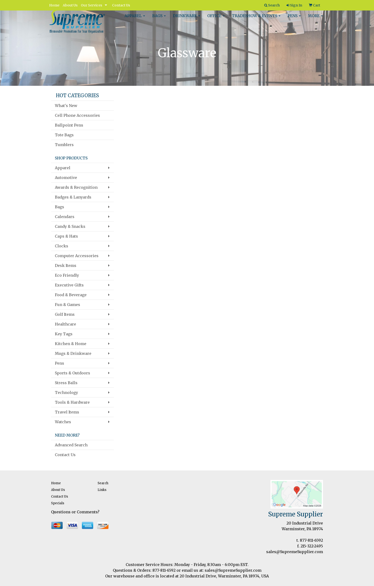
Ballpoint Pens (69, 125)
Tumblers (64, 144)
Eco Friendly (67, 275)
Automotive (66, 177)
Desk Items (65, 265)
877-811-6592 (311, 540)
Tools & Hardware (72, 402)
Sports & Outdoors (72, 373)
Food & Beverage (71, 294)
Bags (159, 19)
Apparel (135, 19)
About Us (70, 5)
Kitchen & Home (70, 343)
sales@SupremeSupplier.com (294, 551)
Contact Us (121, 5)
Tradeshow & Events (256, 19)
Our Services (91, 5)
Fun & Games (67, 304)
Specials (57, 503)
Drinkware (186, 19)
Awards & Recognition (76, 187)
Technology (66, 392)
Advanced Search (71, 445)
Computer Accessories (77, 255)
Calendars (64, 216)
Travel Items (67, 412)
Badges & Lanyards (73, 197)
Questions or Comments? (75, 512)
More (315, 19)
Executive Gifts (69, 285)
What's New (66, 105)
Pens (294, 19)
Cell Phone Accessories (77, 115)
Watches (63, 421)
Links (102, 490)
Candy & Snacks (70, 226)
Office (216, 19)
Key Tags (64, 333)
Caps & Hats (66, 236)
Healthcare (65, 324)
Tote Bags (64, 134)
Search (103, 483)
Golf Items (65, 314)
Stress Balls (66, 382)
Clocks (61, 246)
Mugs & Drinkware (73, 353)
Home (54, 5)
